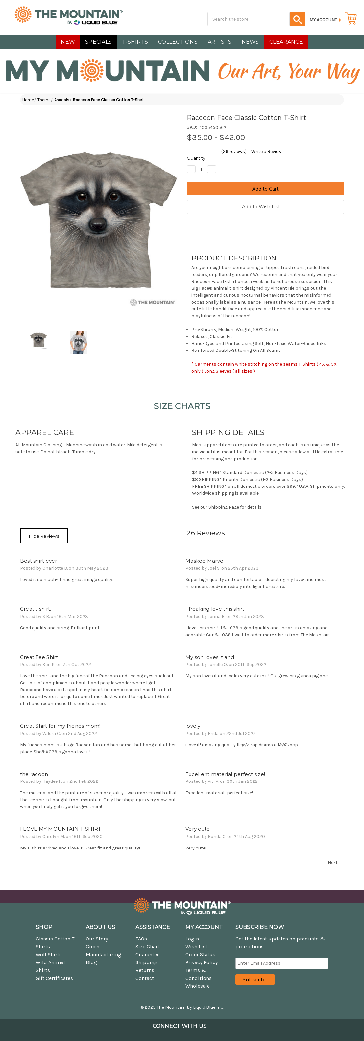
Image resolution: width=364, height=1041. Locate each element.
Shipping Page (223, 507)
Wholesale (197, 986)
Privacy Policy (201, 962)
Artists (219, 42)
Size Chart (147, 946)
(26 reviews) (234, 151)
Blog (91, 962)
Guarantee (147, 954)
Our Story (97, 939)
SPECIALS (98, 42)
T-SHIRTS (135, 42)
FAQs (141, 939)
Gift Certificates (54, 978)
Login (192, 939)
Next (336, 862)
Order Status (200, 954)
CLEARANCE (286, 42)
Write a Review (266, 151)
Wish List (196, 946)
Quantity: (196, 158)
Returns (144, 970)
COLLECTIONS (178, 42)
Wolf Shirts (49, 954)
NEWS (250, 42)
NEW (68, 42)
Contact (144, 978)
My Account (323, 20)
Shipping (146, 962)
